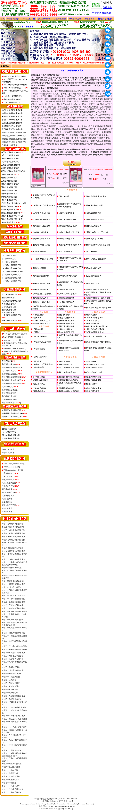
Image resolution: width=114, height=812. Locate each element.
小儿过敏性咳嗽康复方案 (11, 278)
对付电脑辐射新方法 (93, 213)
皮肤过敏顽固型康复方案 (11, 165)
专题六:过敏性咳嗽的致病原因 (13, 540)
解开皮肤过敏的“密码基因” (95, 259)
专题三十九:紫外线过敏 (11, 667)
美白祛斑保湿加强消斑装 (14, 380)
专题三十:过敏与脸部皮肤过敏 (13, 633)
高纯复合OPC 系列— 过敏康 (15, 76)
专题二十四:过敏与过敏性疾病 (13, 608)
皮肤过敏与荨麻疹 (40, 268)
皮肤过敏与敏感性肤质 (67, 219)
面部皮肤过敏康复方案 (10, 168)
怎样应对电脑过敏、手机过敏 (96, 232)
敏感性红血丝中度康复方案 (12, 116)
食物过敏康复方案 (9, 304)
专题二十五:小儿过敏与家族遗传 (14, 612)
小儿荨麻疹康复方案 (10, 262)
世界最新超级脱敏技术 (41, 219)
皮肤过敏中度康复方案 (10, 158)
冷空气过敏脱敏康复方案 (11, 315)
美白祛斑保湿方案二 (12, 371)
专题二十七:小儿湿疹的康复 (12, 620)
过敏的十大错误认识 (93, 268)
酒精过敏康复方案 (9, 298)
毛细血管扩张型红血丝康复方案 (14, 142)
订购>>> (110, 183)
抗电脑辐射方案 (8, 496)
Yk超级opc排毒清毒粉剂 (12, 96)
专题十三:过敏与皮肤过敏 (12, 568)
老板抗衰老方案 (10, 480)
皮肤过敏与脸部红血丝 (41, 284)
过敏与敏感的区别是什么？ (43, 294)
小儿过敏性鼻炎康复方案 (11, 275)
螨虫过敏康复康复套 (10, 320)
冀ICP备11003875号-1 (66, 809)
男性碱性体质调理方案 (11, 435)
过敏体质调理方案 (8, 174)
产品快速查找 (13, 19)
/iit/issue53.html (41, 157)
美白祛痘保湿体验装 (10, 390)
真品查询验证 (44, 19)
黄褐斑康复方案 (10, 387)
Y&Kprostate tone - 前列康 (13, 470)
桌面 (108, 94)
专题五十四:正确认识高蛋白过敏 (14, 719)
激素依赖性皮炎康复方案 (13, 213)
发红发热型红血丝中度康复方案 (14, 136)
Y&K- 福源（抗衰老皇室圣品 (14, 348)
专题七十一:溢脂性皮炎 (11, 786)
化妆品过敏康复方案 (9, 178)
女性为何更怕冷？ (92, 315)
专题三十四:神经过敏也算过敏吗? (15, 649)
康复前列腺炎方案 (11, 483)
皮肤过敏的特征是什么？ (68, 226)
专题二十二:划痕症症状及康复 (13, 602)
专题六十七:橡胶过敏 (10, 773)
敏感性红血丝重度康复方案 (12, 120)
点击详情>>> (36, 186)
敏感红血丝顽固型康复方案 (12, 123)
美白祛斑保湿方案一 (12, 367)
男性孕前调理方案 (9, 429)
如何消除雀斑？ (64, 315)
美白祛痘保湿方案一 (10, 393)
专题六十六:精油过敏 (10, 770)
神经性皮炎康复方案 (11, 206)
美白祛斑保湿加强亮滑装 (14, 377)
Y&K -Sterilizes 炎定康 (12, 103)
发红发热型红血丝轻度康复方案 (14, 132)
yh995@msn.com (51, 809)
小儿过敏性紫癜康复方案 (11, 281)
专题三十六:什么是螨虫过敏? (13, 656)
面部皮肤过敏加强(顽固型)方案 (13, 171)
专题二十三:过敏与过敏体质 (12, 605)
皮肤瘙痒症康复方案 (9, 181)
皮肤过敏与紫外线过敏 (41, 245)
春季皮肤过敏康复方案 (10, 152)
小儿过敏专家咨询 (40, 251)
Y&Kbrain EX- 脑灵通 (11, 467)
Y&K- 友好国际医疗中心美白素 (15, 334)
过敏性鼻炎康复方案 (9, 187)
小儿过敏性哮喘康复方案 (11, 265)
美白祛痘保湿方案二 (10, 396)
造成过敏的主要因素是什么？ (69, 245)
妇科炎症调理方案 (11, 492)
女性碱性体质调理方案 (11, 438)
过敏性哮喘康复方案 (9, 194)
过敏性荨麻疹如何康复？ (68, 276)
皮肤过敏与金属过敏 (40, 289)
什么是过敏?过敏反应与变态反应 (98, 308)
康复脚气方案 (7, 512)
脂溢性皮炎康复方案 (11, 210)
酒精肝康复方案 (8, 449)
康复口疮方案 (7, 508)
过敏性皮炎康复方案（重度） (12, 219)
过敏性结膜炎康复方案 (10, 184)
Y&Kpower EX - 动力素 (11, 340)
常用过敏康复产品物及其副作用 (97, 245)
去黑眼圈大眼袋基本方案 (13, 410)
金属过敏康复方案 (9, 307)
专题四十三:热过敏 (9, 680)
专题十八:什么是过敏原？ (12, 587)
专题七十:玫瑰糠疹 (9, 783)
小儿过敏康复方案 (9, 255)
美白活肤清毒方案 (11, 364)
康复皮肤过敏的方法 (66, 298)
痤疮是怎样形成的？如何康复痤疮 (98, 342)
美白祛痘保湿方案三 (10, 399)
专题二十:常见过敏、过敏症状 (13, 596)
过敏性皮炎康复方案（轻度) (12, 216)
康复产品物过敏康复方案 (11, 301)
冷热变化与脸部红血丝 (94, 205)
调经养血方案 (9, 489)
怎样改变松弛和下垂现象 (95, 329)
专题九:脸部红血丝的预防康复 (13, 551)
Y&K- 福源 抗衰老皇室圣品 (14, 464)
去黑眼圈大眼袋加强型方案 (14, 413)
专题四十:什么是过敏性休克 (12, 670)
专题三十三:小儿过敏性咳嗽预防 (14, 646)
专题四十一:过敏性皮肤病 (12, 674)
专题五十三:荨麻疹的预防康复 (13, 716)
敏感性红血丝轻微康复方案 (12, 110)
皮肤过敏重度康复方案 (10, 162)
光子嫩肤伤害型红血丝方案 (12, 129)
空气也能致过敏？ (64, 251)
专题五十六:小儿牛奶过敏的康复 (14, 727)
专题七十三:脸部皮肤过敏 (12, 792)
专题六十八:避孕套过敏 (11, 776)
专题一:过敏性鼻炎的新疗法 (12, 524)
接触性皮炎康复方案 (9, 197)
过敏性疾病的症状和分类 (95, 219)
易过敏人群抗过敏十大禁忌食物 (97, 298)
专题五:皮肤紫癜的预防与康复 (13, 537)
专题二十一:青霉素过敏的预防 (13, 599)
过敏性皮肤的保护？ (66, 289)
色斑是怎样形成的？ (66, 323)
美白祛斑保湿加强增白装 (14, 383)
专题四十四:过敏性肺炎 (11, 683)
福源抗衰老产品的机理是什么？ (97, 326)
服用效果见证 (75, 19)
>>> (67, 183)
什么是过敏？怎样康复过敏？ (44, 205)
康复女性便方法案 (9, 505)
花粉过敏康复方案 (9, 310)
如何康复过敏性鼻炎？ (41, 239)
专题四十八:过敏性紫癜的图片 (13, 696)
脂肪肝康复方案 (8, 453)
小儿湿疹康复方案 (9, 259)
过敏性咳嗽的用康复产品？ (95, 196)
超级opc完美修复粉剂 (12, 99)
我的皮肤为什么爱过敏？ (42, 213)
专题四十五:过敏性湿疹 (11, 686)
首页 (3, 19)
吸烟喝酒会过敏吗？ (66, 239)
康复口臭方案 (7, 499)
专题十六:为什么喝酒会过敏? (13, 581)
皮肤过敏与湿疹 (64, 196)
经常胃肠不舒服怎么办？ (95, 318)
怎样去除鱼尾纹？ (65, 329)
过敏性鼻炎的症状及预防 (95, 239)
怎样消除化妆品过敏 (66, 321)
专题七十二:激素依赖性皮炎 (12, 789)
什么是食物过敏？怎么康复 (43, 259)
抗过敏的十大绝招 (92, 284)
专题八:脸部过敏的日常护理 (12, 548)
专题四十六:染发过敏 (10, 690)
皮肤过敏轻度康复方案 (10, 155)
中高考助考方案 (10, 486)
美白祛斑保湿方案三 (12, 374)
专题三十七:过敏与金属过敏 (12, 659)
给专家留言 (89, 19)
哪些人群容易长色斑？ (67, 332)
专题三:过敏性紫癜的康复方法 (13, 530)
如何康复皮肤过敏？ (93, 226)
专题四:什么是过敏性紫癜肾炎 (13, 533)
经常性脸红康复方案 (9, 145)
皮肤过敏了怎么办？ (40, 298)
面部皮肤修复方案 (9, 403)
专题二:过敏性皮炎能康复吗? (13, 527)
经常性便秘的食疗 (92, 321)
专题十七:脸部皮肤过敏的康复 (13, 584)
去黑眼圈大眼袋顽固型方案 (14, 417)
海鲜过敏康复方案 (9, 313)
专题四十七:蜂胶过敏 (10, 693)
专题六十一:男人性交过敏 (12, 750)
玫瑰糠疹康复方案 (8, 222)
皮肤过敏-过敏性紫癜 (41, 276)
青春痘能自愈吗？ (92, 323)
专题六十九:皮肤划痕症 (11, 780)
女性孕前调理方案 (9, 432)
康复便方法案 (7, 502)
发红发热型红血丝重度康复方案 (14, 139)
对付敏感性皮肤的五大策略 (68, 232)
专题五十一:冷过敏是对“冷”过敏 (14, 707)
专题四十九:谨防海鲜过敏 (12, 699)
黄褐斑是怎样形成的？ (67, 326)
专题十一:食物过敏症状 (11, 559)
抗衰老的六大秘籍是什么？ (95, 336)
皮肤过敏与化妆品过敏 (41, 226)
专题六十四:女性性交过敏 (12, 764)
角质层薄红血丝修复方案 (11, 126)
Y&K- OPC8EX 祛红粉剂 (15, 88)
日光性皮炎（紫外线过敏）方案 (13, 203)
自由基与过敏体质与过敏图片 (96, 289)
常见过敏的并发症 (92, 251)
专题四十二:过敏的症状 (11, 677)
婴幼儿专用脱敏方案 (12, 294)
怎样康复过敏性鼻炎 (40, 232)
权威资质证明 (60, 19)
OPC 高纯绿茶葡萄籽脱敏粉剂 (15, 85)
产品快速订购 (29, 19)
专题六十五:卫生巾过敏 (11, 767)
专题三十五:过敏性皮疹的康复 (13, 653)
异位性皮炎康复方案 (9, 200)
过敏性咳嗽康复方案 (9, 190)
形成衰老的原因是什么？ (95, 332)
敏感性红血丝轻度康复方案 (12, 113)
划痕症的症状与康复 (66, 213)
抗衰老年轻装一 (10, 473)
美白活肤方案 (9, 361)
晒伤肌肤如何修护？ (66, 318)
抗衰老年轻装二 (10, 476)
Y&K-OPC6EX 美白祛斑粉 (13, 337)
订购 (64, 183)
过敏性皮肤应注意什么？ (68, 294)
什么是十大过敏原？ (93, 276)
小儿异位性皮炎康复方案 (11, 268)
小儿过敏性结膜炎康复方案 (12, 271)
